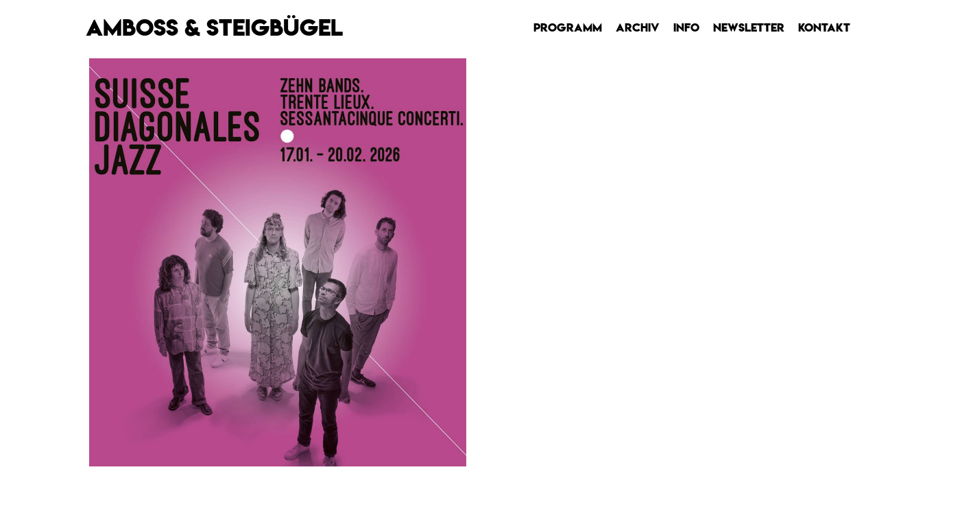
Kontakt (824, 27)
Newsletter (748, 27)
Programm (567, 27)
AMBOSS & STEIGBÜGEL (214, 27)
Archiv (638, 27)
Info (686, 27)
